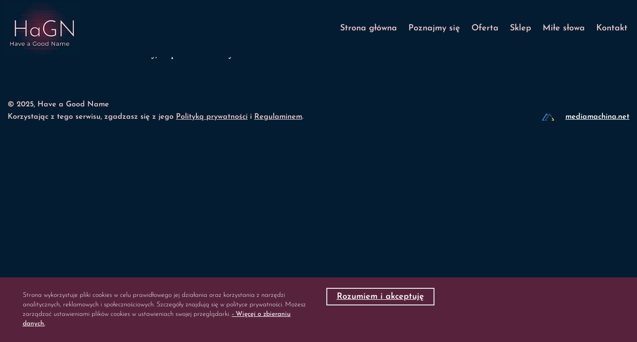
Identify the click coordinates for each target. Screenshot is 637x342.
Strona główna (368, 28)
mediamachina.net (597, 117)
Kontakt (612, 28)
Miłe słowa (564, 28)
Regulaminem (278, 117)
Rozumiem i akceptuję (380, 297)
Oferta (485, 28)
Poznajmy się (434, 28)
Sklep (520, 28)
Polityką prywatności (212, 117)
